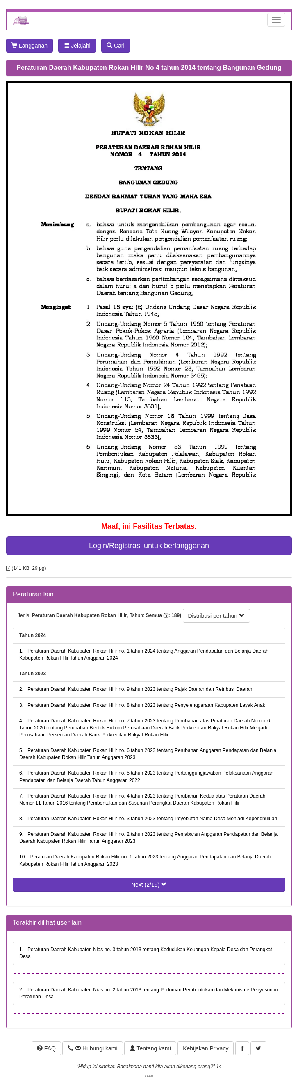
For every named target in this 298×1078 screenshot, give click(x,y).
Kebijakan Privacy (205, 1048)
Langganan (29, 45)
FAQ (46, 1048)
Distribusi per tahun (216, 615)
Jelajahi (77, 45)
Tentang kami (150, 1048)
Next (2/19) (149, 884)
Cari (116, 45)
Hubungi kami (92, 1048)
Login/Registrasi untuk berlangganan (149, 545)
